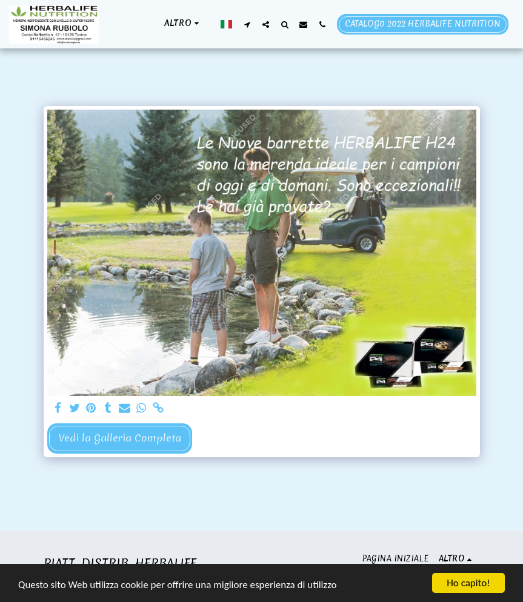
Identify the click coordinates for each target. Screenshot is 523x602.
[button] (247, 24)
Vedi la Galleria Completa (119, 438)
